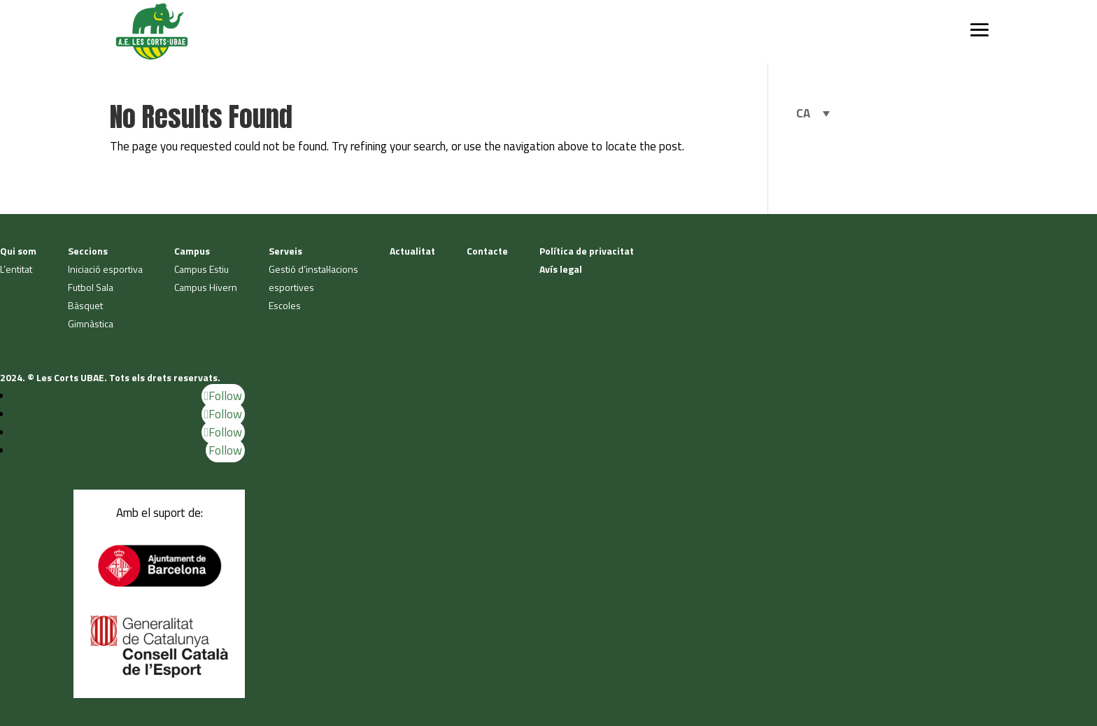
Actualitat (412, 250)
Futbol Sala (90, 287)
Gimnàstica (90, 323)
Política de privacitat (586, 250)
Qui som (18, 250)
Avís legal (560, 269)
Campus (192, 250)
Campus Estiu (201, 269)
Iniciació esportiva (105, 269)
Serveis (285, 250)
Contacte (487, 250)
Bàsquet (85, 305)
